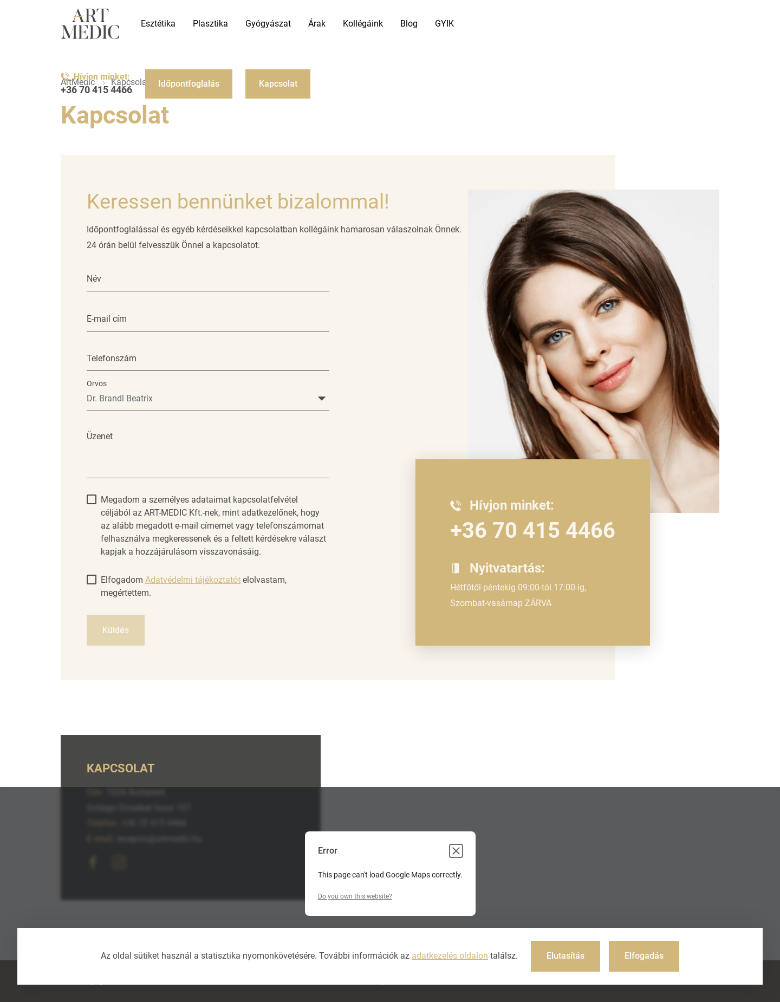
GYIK (444, 23)
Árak (317, 23)
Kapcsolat (278, 84)
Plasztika (210, 23)
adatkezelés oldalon (450, 956)
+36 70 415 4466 (96, 89)
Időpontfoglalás (188, 84)
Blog (409, 23)
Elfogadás (644, 956)
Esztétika (158, 23)
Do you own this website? (355, 896)
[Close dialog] (456, 850)
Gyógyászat (268, 23)
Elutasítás (565, 956)
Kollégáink (363, 23)
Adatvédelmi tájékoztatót (192, 580)
